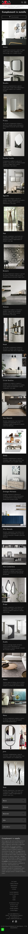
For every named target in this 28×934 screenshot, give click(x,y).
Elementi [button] (5, 807)
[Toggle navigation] (25, 2)
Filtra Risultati (14, 17)
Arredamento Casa (14, 903)
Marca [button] (5, 800)
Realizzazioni (14, 885)
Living (14, 896)
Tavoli (14, 898)
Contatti (14, 889)
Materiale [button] (6, 813)
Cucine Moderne (14, 892)
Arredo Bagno (14, 910)
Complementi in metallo (14, 7)
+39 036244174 (15, 917)
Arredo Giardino (14, 908)
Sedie (14, 899)
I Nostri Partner (14, 883)
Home (5, 6)
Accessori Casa (11, 6)
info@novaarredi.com (16, 918)
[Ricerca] (22, 2)
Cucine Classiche (14, 894)
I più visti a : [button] (6, 827)
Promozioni (14, 887)
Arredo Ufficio (14, 906)
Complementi (20, 6)
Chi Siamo (14, 881)
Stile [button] (4, 820)
